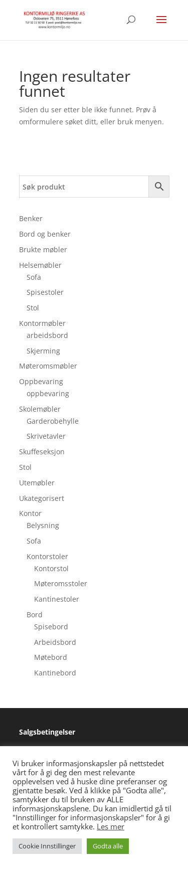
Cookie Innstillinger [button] (47, 845)
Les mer (110, 826)
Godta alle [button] (108, 845)
